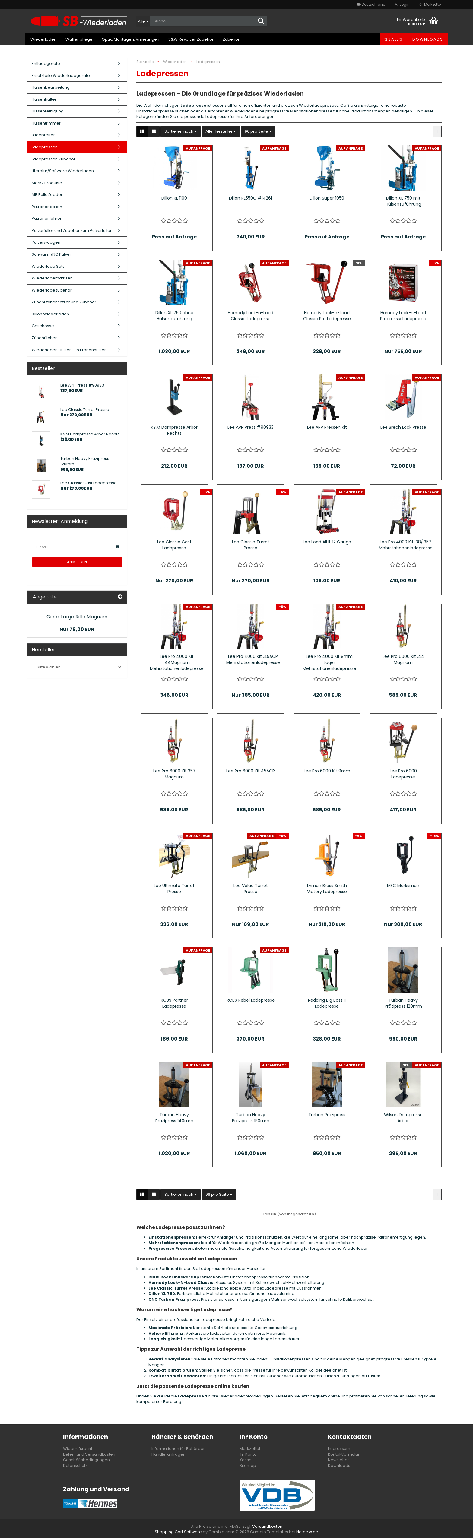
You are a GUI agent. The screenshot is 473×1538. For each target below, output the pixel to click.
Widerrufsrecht (77, 1448)
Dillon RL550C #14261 (250, 198)
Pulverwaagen (46, 242)
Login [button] (402, 4)
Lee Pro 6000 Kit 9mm (327, 771)
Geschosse (43, 326)
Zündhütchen (45, 338)
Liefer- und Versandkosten (89, 1454)
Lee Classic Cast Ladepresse (174, 545)
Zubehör (231, 39)
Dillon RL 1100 (174, 198)
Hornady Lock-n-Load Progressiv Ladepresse (403, 316)
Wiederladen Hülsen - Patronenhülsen (69, 350)
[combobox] (180, 131)
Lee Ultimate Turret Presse (174, 889)
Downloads (427, 39)
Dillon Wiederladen (50, 314)
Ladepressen (45, 147)
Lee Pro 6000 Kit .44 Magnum (403, 659)
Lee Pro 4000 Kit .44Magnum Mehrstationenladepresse (177, 662)
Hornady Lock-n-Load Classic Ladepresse (250, 316)
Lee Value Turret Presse (250, 889)
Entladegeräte (46, 63)
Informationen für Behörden (178, 1448)
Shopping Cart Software (178, 1532)
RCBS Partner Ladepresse (174, 1003)
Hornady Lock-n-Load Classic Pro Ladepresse (327, 316)
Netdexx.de (307, 1532)
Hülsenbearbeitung (51, 87)
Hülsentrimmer (46, 123)
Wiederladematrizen (52, 278)
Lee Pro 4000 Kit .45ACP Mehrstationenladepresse (253, 659)
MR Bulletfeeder (47, 194)
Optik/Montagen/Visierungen (130, 39)
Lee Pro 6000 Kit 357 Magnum (174, 774)
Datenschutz (75, 1465)
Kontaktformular (344, 1454)
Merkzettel (430, 4)
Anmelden (77, 561)
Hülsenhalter (44, 99)
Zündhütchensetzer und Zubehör (64, 302)
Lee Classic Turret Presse (250, 545)
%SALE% (393, 39)
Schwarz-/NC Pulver (51, 254)
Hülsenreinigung (48, 111)
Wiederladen (43, 39)
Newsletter (338, 1460)
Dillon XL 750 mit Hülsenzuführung (403, 201)
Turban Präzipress (326, 1115)
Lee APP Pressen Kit (327, 427)
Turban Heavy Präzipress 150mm (250, 1118)
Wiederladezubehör (52, 290)
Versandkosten (267, 1526)
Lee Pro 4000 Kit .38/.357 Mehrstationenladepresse (406, 545)
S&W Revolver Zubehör (191, 39)
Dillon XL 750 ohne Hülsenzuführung (174, 316)
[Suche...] (143, 21)
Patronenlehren (47, 218)
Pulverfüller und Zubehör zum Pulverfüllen (72, 230)
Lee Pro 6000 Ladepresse (403, 774)
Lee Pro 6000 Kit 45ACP (250, 771)
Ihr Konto (248, 1454)
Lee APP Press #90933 (250, 427)
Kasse (246, 1460)
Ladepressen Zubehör (53, 159)
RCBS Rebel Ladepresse (251, 1000)
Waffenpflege (79, 39)
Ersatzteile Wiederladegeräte (61, 75)
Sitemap (248, 1465)
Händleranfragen (168, 1454)
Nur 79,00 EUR (76, 629)
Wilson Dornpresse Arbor (403, 1118)
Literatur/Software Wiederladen (63, 171)
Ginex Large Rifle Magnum (76, 616)
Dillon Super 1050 (327, 198)
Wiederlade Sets (48, 266)
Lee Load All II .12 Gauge (327, 542)
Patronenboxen (47, 207)
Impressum (339, 1448)
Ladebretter (43, 135)
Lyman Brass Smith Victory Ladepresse (327, 889)
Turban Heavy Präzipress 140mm (174, 1118)
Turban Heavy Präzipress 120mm (403, 1003)
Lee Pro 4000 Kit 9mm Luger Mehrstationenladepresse (329, 662)
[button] (371, 4)
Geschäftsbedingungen (86, 1460)
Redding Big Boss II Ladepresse (327, 1003)
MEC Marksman (403, 886)
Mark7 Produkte (47, 183)
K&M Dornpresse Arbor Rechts (174, 430)
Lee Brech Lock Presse (403, 427)
